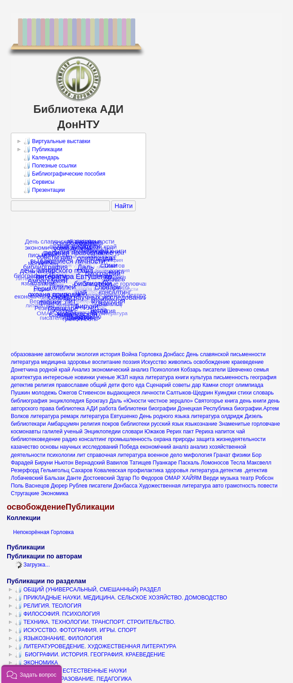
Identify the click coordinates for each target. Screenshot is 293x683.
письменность (231, 377)
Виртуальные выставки (56, 141)
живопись (180, 362)
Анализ (81, 370)
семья (261, 370)
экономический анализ (120, 370)
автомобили (60, 354)
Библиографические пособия (64, 173)
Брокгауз (97, 401)
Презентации (44, 190)
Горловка (150, 354)
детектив (22, 385)
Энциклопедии (102, 431)
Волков (20, 416)
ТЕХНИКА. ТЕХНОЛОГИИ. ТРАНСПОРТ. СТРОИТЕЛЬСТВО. (95, 622)
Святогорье (208, 401)
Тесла (237, 463)
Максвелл (259, 463)
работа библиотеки (123, 408)
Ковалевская (110, 470)
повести (267, 486)
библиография (29, 401)
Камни (210, 385)
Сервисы (39, 182)
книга (231, 401)
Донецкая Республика (205, 408)
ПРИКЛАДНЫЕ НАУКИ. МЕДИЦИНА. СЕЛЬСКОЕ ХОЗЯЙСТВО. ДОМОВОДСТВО (121, 597)
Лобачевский (27, 478)
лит (81, 455)
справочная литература (116, 455)
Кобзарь (191, 370)
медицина (53, 362)
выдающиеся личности (136, 393)
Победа (128, 447)
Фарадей (22, 463)
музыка (229, 478)
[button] (31, 674)
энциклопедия (66, 401)
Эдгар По (127, 478)
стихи (245, 393)
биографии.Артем (256, 408)
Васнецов (37, 486)
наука (136, 377)
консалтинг (93, 439)
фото (127, 385)
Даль (115, 401)
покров (110, 424)
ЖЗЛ (122, 377)
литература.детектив (216, 470)
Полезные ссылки (50, 165)
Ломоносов (215, 463)
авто (218, 486)
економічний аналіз (164, 447)
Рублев (78, 486)
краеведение (247, 362)
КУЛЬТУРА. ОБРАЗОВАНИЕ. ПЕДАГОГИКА (73, 679)
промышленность (130, 439)
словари (132, 431)
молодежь (44, 393)
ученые (105, 377)
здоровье (79, 362)
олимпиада (249, 385)
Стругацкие (25, 493)
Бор (256, 455)
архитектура (26, 377)
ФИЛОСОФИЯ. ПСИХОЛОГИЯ (57, 614)
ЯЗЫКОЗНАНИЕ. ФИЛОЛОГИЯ (58, 638)
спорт (227, 385)
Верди (211, 478)
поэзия (131, 362)
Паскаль (189, 463)
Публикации (42, 149)
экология (87, 354)
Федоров (152, 478)
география (263, 377)
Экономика (54, 493)
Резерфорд (25, 470)
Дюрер (59, 486)
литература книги (167, 377)
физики (241, 455)
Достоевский (99, 478)
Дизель (254, 416)
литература (25, 362)
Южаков (154, 431)
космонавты (26, 431)
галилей (52, 431)
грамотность (240, 486)
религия (91, 424)
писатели (214, 370)
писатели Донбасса (113, 486)
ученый (73, 431)
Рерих (174, 431)
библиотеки (135, 424)
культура (201, 377)
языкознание (201, 424)
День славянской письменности (226, 354)
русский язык (167, 424)
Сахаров (81, 470)
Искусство (153, 362)
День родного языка (164, 416)
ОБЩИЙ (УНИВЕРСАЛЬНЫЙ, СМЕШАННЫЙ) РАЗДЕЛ (88, 589)
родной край (54, 370)
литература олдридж (217, 416)
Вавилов (117, 463)
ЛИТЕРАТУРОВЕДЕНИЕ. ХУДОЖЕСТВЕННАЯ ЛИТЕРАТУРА (95, 646)
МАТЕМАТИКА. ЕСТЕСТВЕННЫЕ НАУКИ (71, 670)
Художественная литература (175, 486)
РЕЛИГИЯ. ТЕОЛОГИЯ (48, 605)
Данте (73, 478)
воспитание (106, 362)
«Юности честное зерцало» (158, 401)
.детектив (256, 470)
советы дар (187, 385)
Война (129, 354)
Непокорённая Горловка (43, 532)
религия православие (62, 385)
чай (240, 431)
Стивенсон (91, 393)
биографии (162, 408)
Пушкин (20, 393)
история (110, 354)
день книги (252, 401)
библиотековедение (35, 439)
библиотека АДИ (77, 408)
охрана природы (174, 439)
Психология (164, 370)
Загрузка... (32, 564)
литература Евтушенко (109, 416)
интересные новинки (69, 377)
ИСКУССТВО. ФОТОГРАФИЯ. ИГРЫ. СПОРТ (76, 630)
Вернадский (90, 463)
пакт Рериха (198, 431)
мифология (198, 455)
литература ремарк (54, 416)
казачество (24, 447)
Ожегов (68, 393)
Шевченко (239, 370)
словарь (263, 393)
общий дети (105, 385)
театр (247, 478)
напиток (225, 431)
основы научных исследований (79, 447)
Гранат (222, 455)
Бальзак (55, 478)
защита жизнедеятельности (231, 439)
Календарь (41, 157)
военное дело (165, 455)
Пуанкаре (165, 463)
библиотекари (28, 424)
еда (139, 385)
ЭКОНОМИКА (36, 662)
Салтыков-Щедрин (189, 393)
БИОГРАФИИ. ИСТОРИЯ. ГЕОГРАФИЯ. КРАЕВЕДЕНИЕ (90, 654)
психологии (61, 455)
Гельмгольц (55, 470)
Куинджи (225, 393)
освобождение (211, 362)
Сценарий (158, 385)
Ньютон (64, 463)
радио (70, 439)
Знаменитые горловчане (249, 424)
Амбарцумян (63, 424)
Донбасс (173, 354)
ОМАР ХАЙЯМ (183, 478)
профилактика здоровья (158, 470)
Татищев (140, 463)
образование (27, 354)
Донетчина (24, 370)
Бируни (44, 463)
